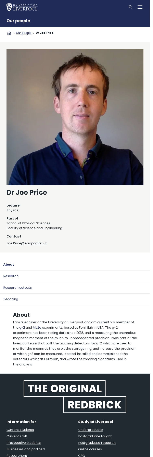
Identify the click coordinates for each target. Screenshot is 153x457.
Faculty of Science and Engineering (34, 228)
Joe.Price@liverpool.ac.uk (27, 243)
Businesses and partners (26, 449)
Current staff (17, 436)
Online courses (90, 449)
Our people (18, 21)
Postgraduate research (97, 442)
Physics (12, 210)
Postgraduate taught (95, 436)
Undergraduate (90, 429)
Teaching (10, 299)
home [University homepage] (9, 33)
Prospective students (24, 442)
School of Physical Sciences (28, 223)
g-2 (22, 327)
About (8, 264)
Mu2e (37, 327)
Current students (20, 429)
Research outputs (17, 287)
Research (10, 276)
